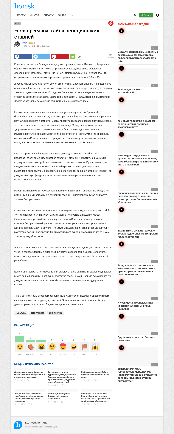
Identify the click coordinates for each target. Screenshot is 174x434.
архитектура (55, 314)
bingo (24, 43)
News (17, 24)
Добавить (146, 16)
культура (21, 314)
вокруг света (37, 314)
